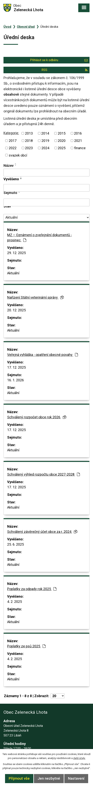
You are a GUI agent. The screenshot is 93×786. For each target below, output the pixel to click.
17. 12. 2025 (16, 367)
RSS (64, 70)
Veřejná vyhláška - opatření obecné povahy (42, 355)
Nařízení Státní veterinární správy (35, 297)
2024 (45, 148)
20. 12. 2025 (16, 310)
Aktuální (13, 273)
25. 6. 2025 (15, 544)
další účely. (79, 758)
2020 (61, 141)
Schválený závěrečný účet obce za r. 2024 (42, 532)
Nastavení (76, 778)
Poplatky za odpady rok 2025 (31, 589)
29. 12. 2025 (16, 253)
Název (8, 165)
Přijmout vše (19, 778)
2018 (29, 141)
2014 (45, 133)
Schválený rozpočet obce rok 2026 (36, 417)
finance (80, 148)
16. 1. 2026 (15, 380)
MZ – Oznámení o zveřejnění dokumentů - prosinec (39, 237)
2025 (61, 148)
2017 (12, 141)
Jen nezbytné (49, 778)
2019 (45, 141)
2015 (61, 133)
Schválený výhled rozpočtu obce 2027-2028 (43, 474)
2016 (78, 133)
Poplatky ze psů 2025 (26, 646)
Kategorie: (11, 133)
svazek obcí (18, 155)
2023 (29, 148)
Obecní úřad (26, 27)
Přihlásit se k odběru (59, 60)
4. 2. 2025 (14, 602)
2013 (29, 133)
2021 (78, 141)
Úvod (7, 27)
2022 (12, 148)
